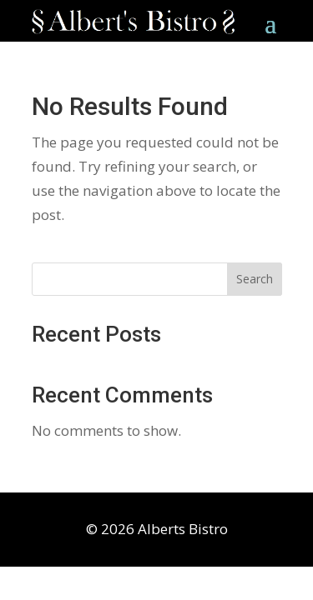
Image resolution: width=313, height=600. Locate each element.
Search (254, 279)
